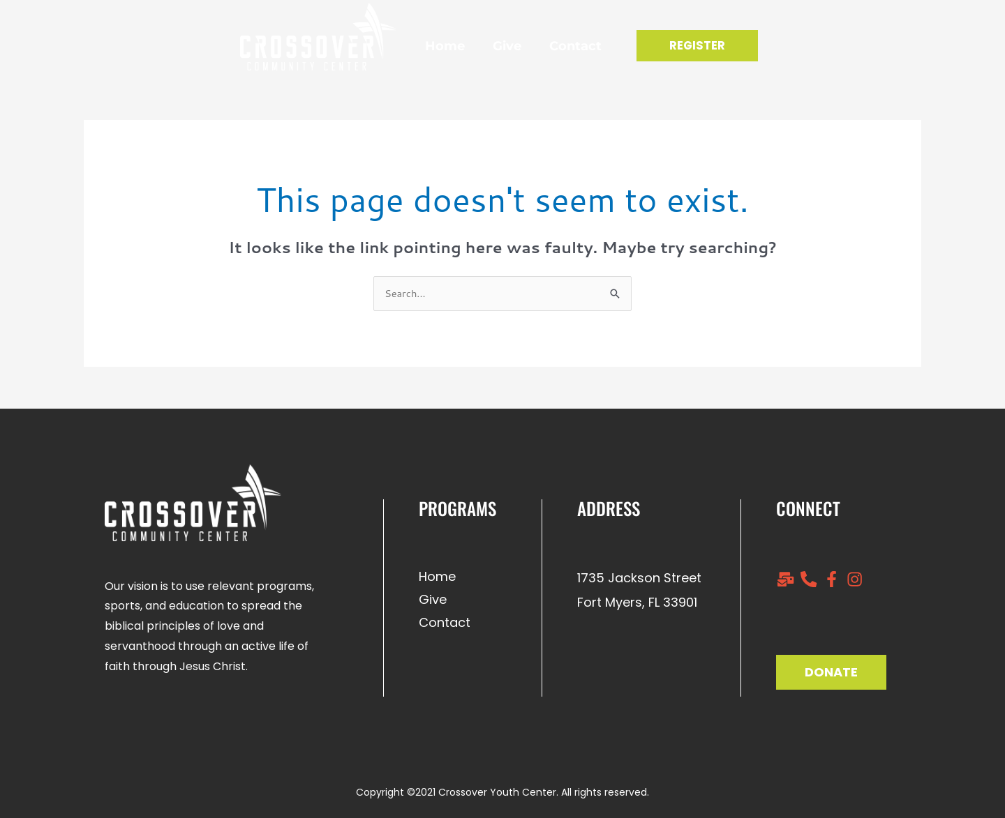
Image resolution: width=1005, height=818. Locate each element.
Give (495, 46)
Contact (563, 46)
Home (433, 46)
